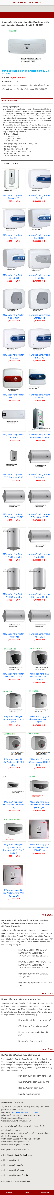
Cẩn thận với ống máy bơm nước (33, 1026)
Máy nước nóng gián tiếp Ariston (28, 22)
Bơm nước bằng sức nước (30, 1041)
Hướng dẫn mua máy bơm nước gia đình (21, 999)
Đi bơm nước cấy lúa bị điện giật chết (33, 1033)
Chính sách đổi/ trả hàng (13, 1170)
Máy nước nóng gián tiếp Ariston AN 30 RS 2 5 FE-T (39, 762)
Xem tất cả (47, 915)
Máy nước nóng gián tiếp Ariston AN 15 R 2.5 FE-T (13, 719)
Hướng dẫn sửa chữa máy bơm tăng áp (20, 1055)
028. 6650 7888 (31, 1112)
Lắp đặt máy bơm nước (29, 1094)
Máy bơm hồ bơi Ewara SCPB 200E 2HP (35, 984)
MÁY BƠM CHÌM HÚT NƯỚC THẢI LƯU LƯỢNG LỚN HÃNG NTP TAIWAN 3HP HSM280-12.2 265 (34, 965)
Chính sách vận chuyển (13, 1165)
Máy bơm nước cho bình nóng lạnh (34, 1076)
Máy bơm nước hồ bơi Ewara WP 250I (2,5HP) (33, 975)
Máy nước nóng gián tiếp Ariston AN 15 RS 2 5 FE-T (13, 762)
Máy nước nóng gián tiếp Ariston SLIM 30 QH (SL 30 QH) (39, 805)
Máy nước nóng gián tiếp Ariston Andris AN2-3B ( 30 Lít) (13, 893)
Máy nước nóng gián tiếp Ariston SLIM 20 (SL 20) (14, 805)
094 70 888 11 (17, 1112)
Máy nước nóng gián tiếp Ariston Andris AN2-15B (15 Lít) (39, 847)
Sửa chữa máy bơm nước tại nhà (33, 1082)
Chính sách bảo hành (12, 1160)
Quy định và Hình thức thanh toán (17, 1155)
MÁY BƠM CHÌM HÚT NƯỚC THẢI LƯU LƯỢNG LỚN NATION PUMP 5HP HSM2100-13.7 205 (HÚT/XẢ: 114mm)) (24, 923)
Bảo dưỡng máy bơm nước (31, 1088)
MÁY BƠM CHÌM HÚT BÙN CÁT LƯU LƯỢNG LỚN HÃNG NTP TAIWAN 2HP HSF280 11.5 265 (33, 953)
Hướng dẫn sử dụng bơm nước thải (34, 1020)
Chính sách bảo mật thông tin (15, 1175)
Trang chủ (6, 22)
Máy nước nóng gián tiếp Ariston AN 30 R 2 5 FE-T (39, 719)
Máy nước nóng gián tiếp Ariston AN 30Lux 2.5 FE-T (39, 677)
